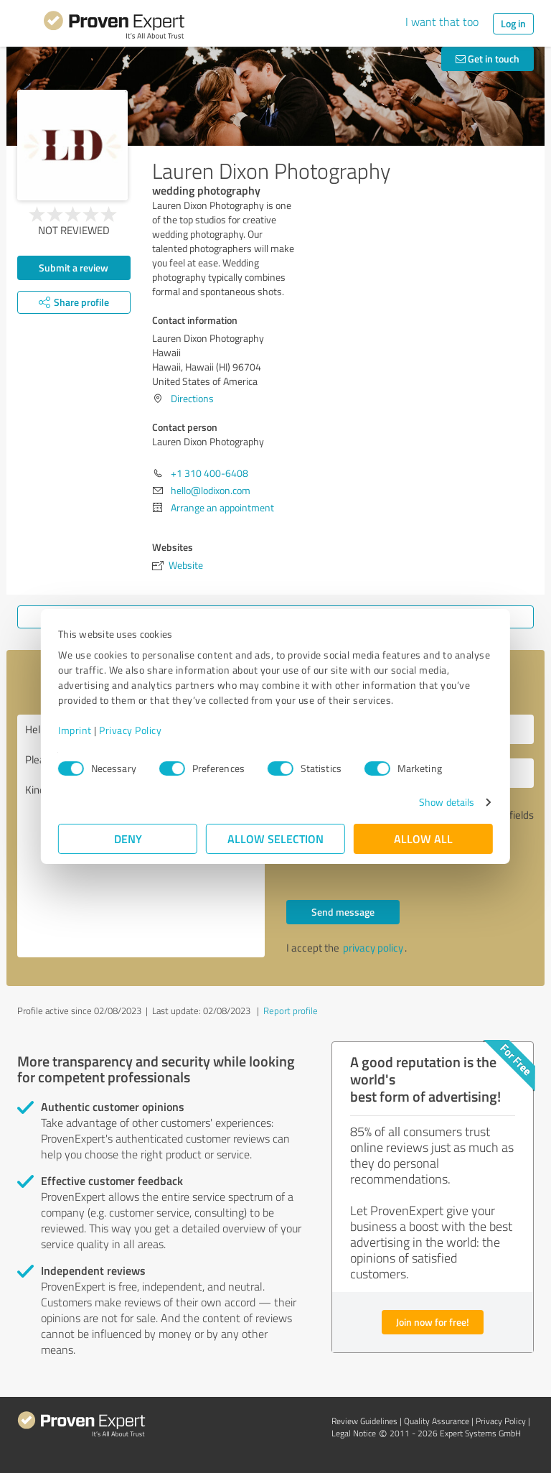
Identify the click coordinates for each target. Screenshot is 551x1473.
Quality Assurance (436, 1421)
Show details (446, 802)
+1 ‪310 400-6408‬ (209, 473)
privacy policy (373, 947)
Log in (513, 23)
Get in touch (487, 58)
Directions (192, 398)
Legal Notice (353, 1433)
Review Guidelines (364, 1421)
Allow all (423, 838)
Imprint (75, 730)
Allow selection (275, 838)
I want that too (442, 21)
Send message (343, 912)
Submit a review (73, 267)
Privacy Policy (130, 730)
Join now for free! (432, 1322)
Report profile (290, 1010)
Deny (128, 838)
